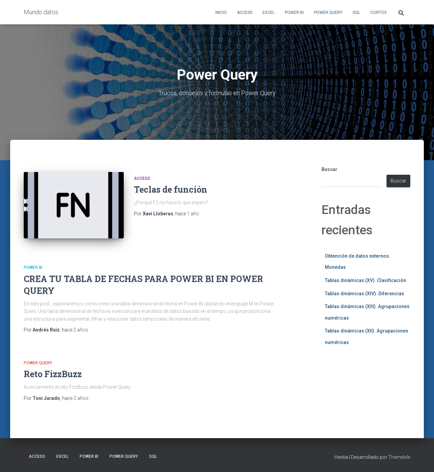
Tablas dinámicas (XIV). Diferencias (364, 293)
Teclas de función (170, 189)
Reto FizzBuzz (53, 374)
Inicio (221, 12)
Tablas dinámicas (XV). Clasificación (365, 280)
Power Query (328, 12)
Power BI (294, 12)
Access (244, 12)
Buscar (329, 169)
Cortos (378, 12)
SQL (356, 12)
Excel (268, 12)
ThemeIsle (399, 457)
